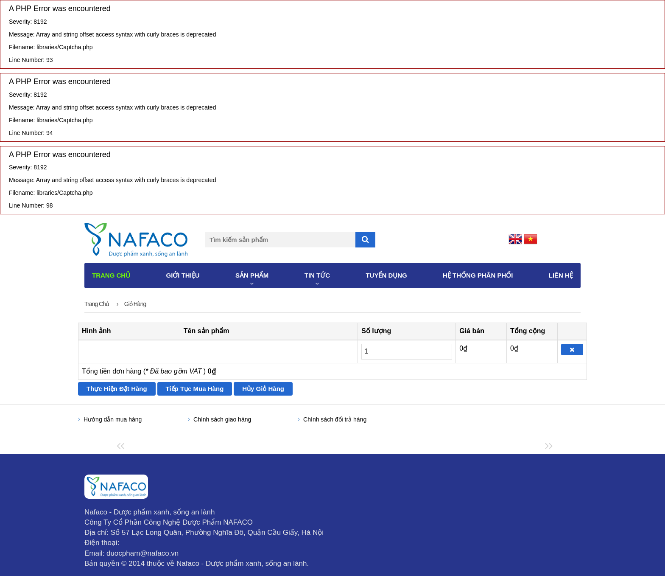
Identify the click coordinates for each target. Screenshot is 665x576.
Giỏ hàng (135, 304)
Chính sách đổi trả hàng (334, 419)
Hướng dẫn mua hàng (113, 419)
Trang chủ (96, 304)
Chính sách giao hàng (222, 419)
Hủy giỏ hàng (263, 388)
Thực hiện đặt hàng (117, 388)
